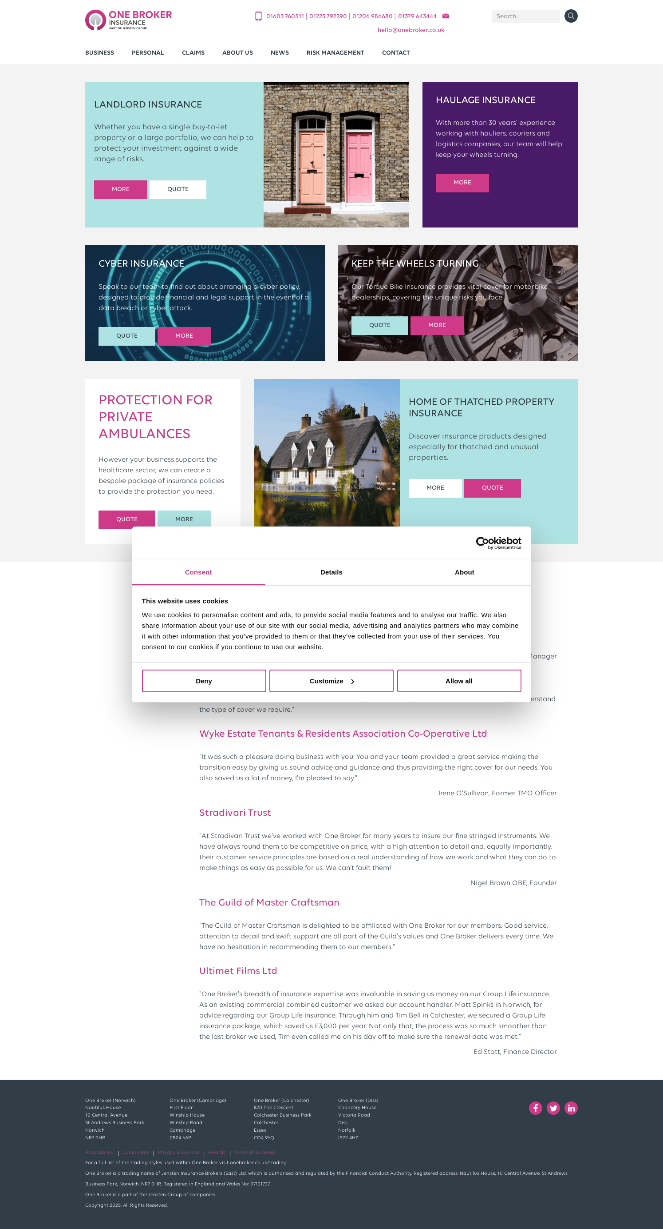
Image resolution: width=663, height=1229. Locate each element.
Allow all (459, 681)
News (280, 53)
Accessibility (99, 1152)
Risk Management (335, 53)
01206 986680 (373, 16)
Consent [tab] (198, 571)
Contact (396, 53)
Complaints (135, 1152)
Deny (204, 681)
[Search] (526, 16)
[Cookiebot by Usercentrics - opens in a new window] (482, 543)
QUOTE (178, 189)
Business (99, 53)
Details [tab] (331, 571)
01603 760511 (285, 16)
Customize (332, 681)
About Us (237, 53)
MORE (121, 189)
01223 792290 (328, 16)
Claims (193, 53)
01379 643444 (417, 16)
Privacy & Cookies (178, 1152)
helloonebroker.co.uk (411, 30)
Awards (216, 1152)
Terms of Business (254, 1152)
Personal (148, 53)
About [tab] (464, 571)
